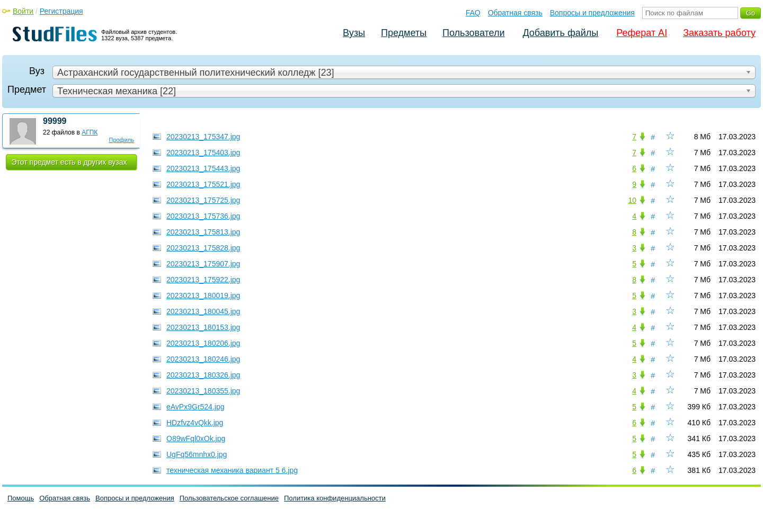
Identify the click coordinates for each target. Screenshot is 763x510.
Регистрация (61, 11)
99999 (55, 121)
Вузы (354, 33)
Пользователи (473, 33)
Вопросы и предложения (592, 12)
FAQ (473, 12)
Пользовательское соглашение (229, 498)
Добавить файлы (560, 33)
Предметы (404, 33)
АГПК (89, 132)
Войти (23, 11)
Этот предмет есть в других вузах (69, 162)
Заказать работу (719, 33)
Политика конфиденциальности (335, 498)
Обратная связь (515, 12)
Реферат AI (641, 33)
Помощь (20, 498)
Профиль (122, 140)
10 (632, 200)
